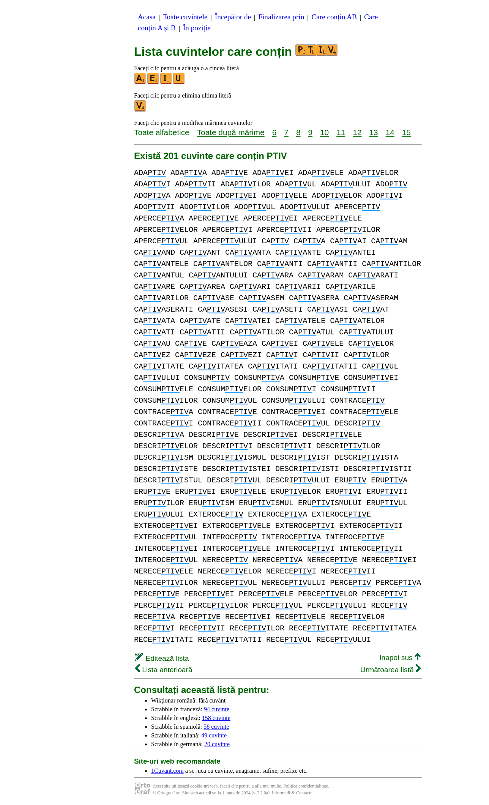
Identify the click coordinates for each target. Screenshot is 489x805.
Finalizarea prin (281, 17)
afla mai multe (268, 786)
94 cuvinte (216, 709)
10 (324, 132)
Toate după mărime (231, 132)
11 (340, 132)
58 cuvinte (216, 726)
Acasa (147, 17)
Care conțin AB (333, 17)
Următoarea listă (390, 670)
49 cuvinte (214, 735)
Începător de (233, 17)
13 (373, 132)
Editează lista (162, 658)
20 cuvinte (217, 744)
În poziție (197, 28)
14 (390, 132)
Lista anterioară (163, 670)
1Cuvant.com (167, 770)
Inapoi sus (400, 658)
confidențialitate (313, 786)
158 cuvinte (216, 718)
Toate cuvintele (185, 17)
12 (357, 132)
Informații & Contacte (292, 793)
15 (406, 132)
